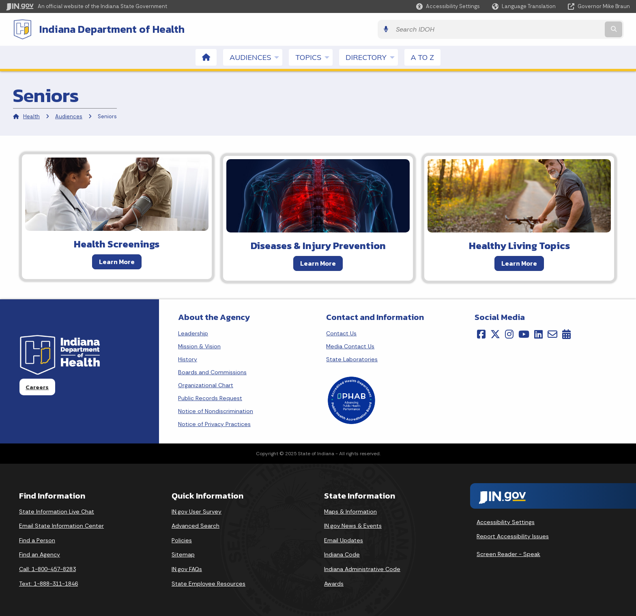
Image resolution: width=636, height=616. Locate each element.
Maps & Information (350, 510)
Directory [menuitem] (372, 56)
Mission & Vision (199, 345)
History (187, 358)
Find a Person (37, 539)
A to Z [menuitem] (422, 56)
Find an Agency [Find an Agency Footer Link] (39, 553)
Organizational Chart (205, 384)
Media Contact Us (350, 345)
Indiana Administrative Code (362, 568)
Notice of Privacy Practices (214, 423)
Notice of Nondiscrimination (215, 410)
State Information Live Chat (56, 510)
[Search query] (553, 29)
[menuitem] (206, 56)
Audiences (68, 115)
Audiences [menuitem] (256, 56)
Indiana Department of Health (105, 28)
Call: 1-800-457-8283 (47, 568)
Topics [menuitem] (314, 56)
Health (31, 115)
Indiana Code (342, 553)
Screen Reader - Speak (508, 553)
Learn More (117, 261)
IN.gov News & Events (353, 525)
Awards (334, 582)
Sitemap (183, 553)
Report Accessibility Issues (513, 535)
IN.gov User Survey (196, 510)
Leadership (193, 332)
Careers (37, 386)
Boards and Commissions (212, 371)
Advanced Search (195, 525)
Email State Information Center (61, 525)
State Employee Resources (208, 582)
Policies (182, 539)
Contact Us (341, 332)
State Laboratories (352, 358)
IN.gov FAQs (187, 568)
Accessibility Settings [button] (506, 521)
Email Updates (343, 539)
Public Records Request (210, 397)
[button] (448, 6)
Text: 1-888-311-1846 (48, 582)
